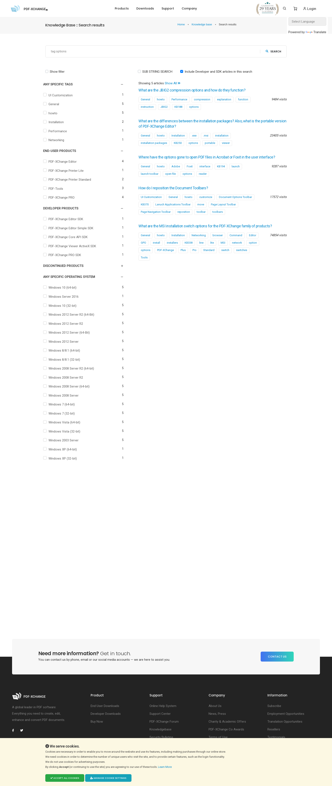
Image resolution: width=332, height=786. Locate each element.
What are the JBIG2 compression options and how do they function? (198, 90)
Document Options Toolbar (235, 202)
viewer (226, 143)
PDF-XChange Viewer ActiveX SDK (73, 246)
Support (168, 8)
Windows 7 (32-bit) (62, 413)
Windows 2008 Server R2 (66, 377)
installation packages (154, 143)
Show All (172, 83)
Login (309, 8)
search (273, 51)
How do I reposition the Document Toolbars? (178, 193)
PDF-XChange (165, 261)
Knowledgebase (160, 729)
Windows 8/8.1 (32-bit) (65, 360)
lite (212, 253)
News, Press (217, 714)
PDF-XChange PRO (62, 198)
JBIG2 (164, 106)
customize (205, 202)
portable (210, 143)
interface (204, 171)
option (253, 253)
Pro (194, 261)
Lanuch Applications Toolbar (173, 210)
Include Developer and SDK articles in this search (218, 72)
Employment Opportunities (285, 714)
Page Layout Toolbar (223, 210)
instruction (147, 106)
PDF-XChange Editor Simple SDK (72, 228)
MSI (223, 253)
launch (236, 171)
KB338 (188, 253)
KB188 (178, 106)
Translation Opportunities (284, 721)
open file (170, 179)
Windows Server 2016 (64, 297)
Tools (144, 268)
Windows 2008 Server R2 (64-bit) (72, 369)
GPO (143, 253)
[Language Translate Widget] (307, 21)
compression (202, 99)
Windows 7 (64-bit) (62, 405)
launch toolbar (149, 179)
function (243, 99)
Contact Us (277, 657)
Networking (57, 140)
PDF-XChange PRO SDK (65, 255)
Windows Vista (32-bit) (65, 431)
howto (54, 113)
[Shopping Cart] (295, 9)
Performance (58, 131)
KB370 (145, 210)
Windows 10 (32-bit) (63, 306)
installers (172, 253)
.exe (194, 135)
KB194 (221, 171)
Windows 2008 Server (64, 395)
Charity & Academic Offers (227, 721)
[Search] (284, 8)
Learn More (165, 766)
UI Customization (61, 95)
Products (122, 8)
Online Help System (162, 706)
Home (181, 24)
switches (241, 261)
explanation (224, 99)
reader (203, 179)
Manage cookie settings (108, 778)
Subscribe (274, 706)
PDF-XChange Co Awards (226, 729)
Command (236, 246)
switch (225, 261)
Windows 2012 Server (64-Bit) (70, 333)
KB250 (178, 143)
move (200, 210)
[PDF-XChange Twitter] (23, 730)
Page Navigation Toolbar (156, 217)
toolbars (217, 217)
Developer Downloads (106, 714)
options (194, 106)
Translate (316, 32)
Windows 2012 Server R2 (66, 324)
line (201, 253)
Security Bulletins (161, 737)
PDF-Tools (56, 189)
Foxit (190, 171)
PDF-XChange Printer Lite (67, 171)
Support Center (160, 714)
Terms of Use (218, 737)
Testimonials (276, 737)
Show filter (57, 72)
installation (221, 135)
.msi (205, 135)
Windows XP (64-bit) (63, 450)
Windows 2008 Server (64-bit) (70, 387)
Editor (252, 246)
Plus (183, 261)
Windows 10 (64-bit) (63, 288)
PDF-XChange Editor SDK (66, 219)
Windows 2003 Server (64, 440)
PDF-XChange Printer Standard (70, 180)
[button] (80, 84)
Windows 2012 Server (64, 342)
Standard (208, 261)
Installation (57, 122)
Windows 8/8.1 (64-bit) (65, 351)
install (156, 253)
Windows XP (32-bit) (63, 458)
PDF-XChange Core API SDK (69, 237)
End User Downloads (105, 706)
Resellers (273, 729)
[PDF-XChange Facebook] (15, 730)
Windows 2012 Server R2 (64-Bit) (72, 315)
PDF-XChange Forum (164, 721)
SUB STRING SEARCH (157, 72)
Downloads (145, 8)
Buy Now (97, 721)
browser (218, 246)
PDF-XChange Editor (63, 162)
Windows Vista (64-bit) (65, 422)
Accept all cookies (64, 778)
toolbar (201, 217)
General (54, 104)
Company (189, 8)
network (237, 253)
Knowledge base (202, 24)
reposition (183, 217)
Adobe (176, 171)
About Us (215, 706)
